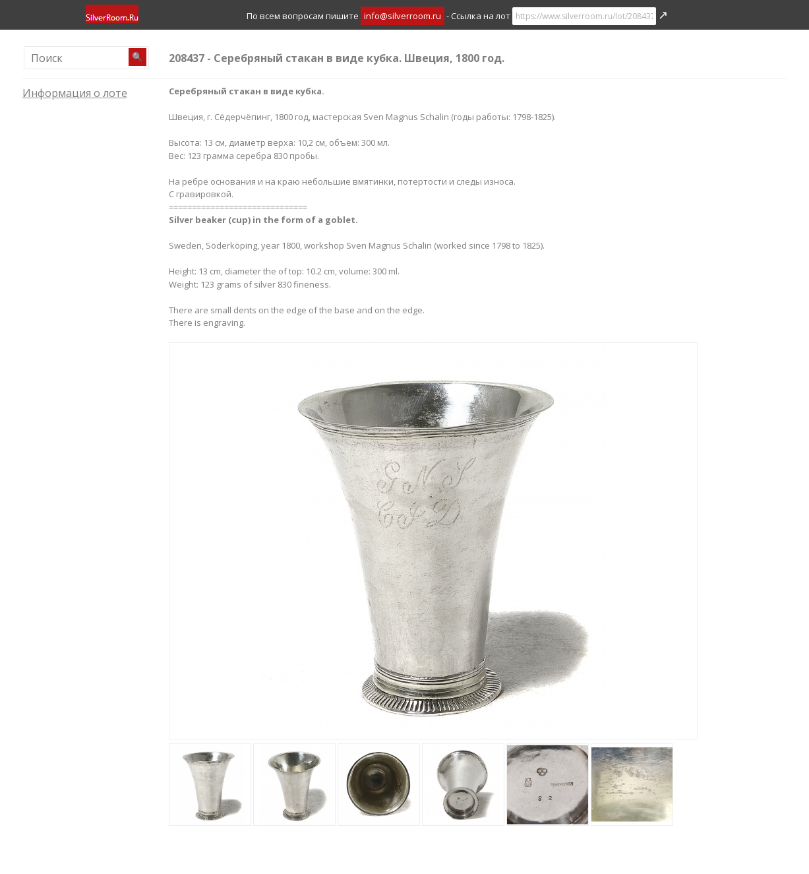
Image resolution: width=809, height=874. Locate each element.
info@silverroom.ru (402, 16)
